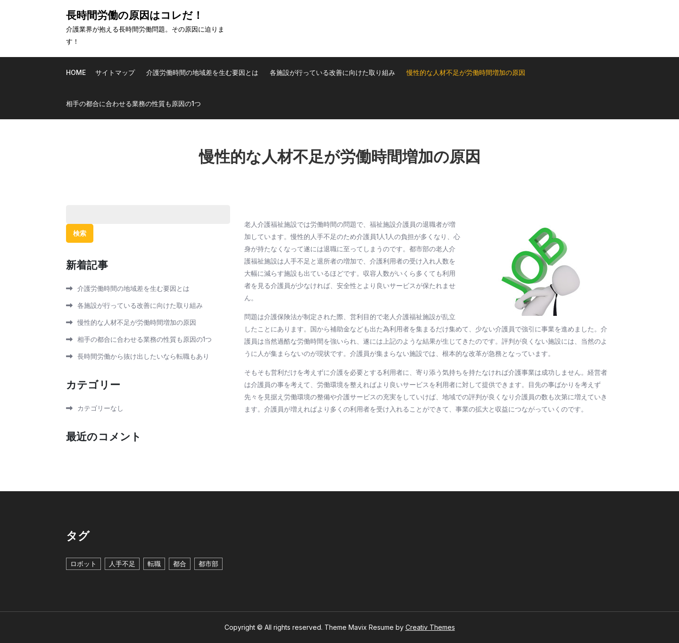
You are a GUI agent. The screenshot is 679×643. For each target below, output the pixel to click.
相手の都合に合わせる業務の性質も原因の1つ (133, 103)
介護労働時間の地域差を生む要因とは (202, 72)
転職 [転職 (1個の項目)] (154, 564)
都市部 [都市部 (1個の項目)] (208, 564)
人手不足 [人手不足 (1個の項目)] (122, 564)
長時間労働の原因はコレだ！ (134, 15)
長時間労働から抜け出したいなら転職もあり (143, 356)
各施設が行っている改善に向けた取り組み (332, 72)
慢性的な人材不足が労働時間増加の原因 (465, 72)
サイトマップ (115, 72)
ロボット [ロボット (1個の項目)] (83, 564)
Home (76, 72)
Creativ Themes (430, 627)
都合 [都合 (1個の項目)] (179, 564)
